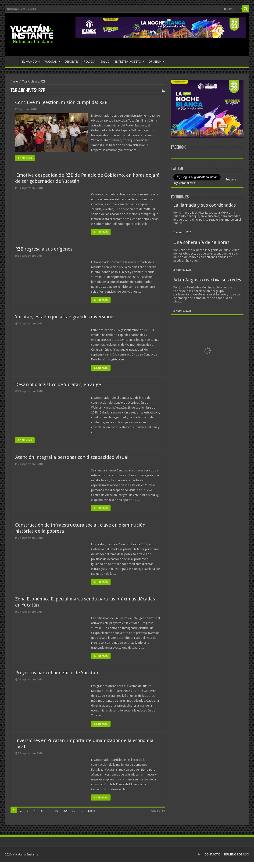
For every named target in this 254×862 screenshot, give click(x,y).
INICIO (13, 61)
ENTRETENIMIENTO (128, 61)
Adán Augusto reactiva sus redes (207, 280)
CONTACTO (212, 854)
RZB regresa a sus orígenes (43, 249)
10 (56, 810)
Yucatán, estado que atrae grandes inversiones (65, 317)
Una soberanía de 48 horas (201, 242)
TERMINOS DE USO (236, 854)
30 (73, 810)
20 (65, 810)
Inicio (14, 81)
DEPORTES (72, 61)
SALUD (105, 61)
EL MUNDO (29, 61)
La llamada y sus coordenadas (204, 205)
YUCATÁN (50, 61)
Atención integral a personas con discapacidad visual (72, 457)
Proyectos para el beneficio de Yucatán (56, 672)
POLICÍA (89, 61)
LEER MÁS (25, 158)
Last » (92, 810)
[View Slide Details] (207, 110)
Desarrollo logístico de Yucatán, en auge (58, 384)
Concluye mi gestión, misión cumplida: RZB (61, 102)
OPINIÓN (155, 61)
